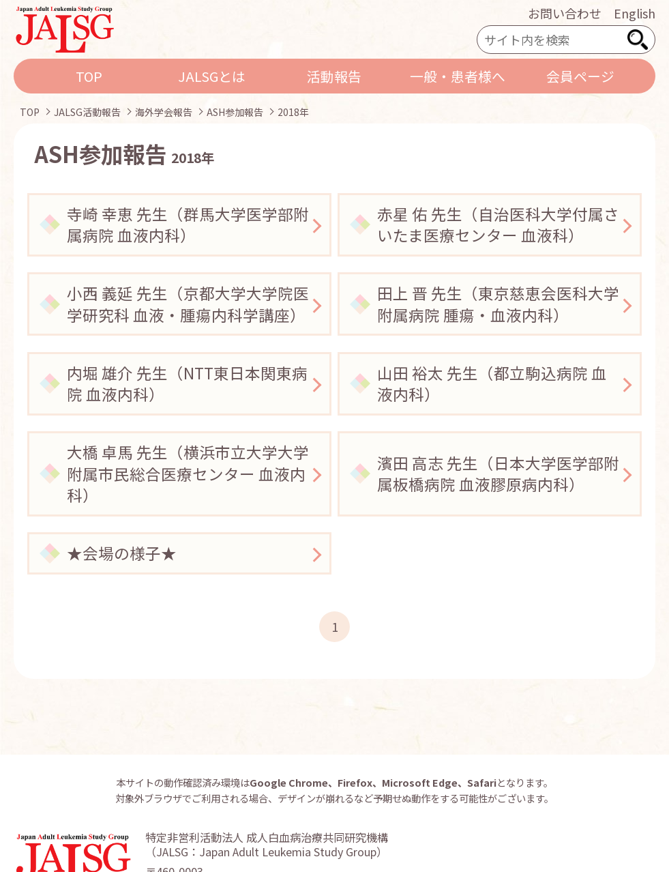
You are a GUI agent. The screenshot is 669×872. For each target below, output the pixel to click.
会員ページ (580, 76)
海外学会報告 (163, 112)
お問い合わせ (564, 13)
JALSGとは (212, 76)
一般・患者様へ (457, 76)
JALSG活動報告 (87, 112)
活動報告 (334, 76)
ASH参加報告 (235, 112)
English (634, 13)
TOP (89, 76)
